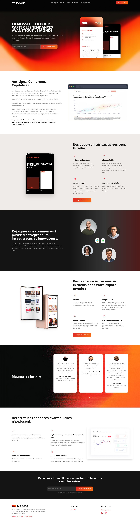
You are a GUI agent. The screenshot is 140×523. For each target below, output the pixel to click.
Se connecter (122, 3)
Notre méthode (72, 3)
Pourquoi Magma (57, 3)
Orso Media (29, 516)
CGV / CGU (73, 509)
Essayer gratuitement (49, 46)
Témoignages (86, 3)
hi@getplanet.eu (106, 510)
